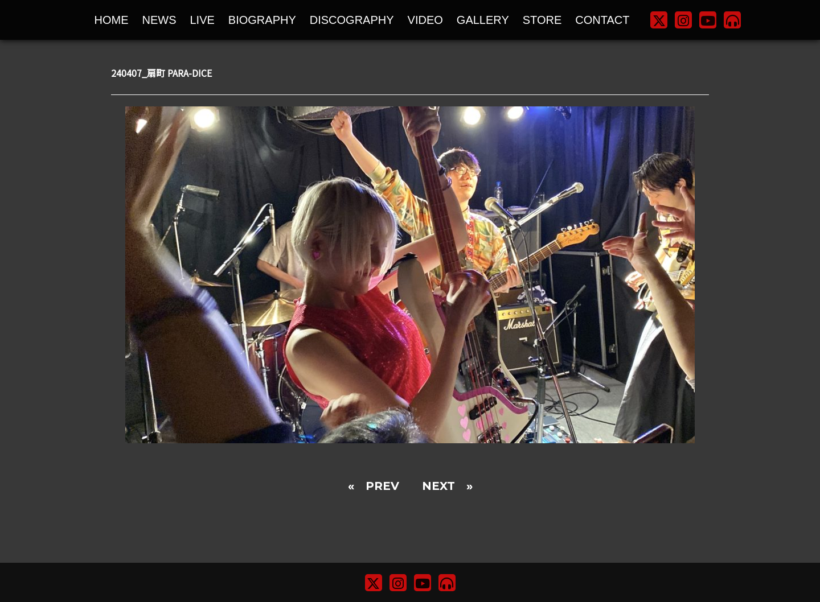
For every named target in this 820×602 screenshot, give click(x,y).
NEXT (438, 486)
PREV (382, 486)
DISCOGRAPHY (352, 20)
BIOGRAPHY (262, 20)
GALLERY (483, 20)
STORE (542, 20)
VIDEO (425, 20)
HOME (112, 20)
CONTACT (602, 20)
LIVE (202, 20)
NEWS (159, 20)
